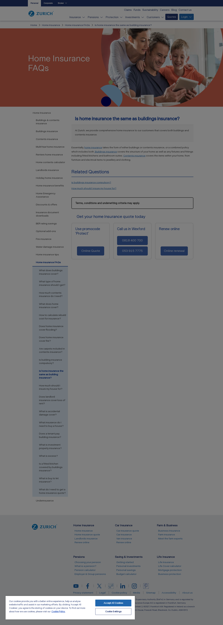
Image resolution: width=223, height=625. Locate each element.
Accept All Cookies (113, 603)
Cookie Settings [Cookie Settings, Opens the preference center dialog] (113, 611)
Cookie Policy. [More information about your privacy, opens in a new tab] (58, 611)
